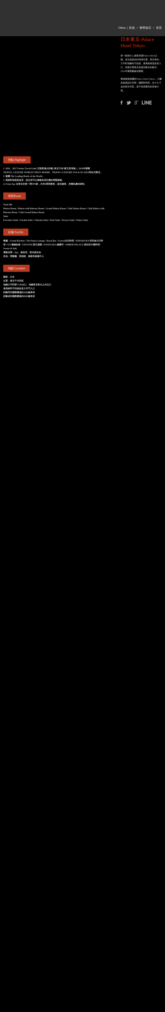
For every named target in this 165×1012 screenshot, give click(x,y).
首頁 (159, 27)
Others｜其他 (126, 27)
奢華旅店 (145, 27)
